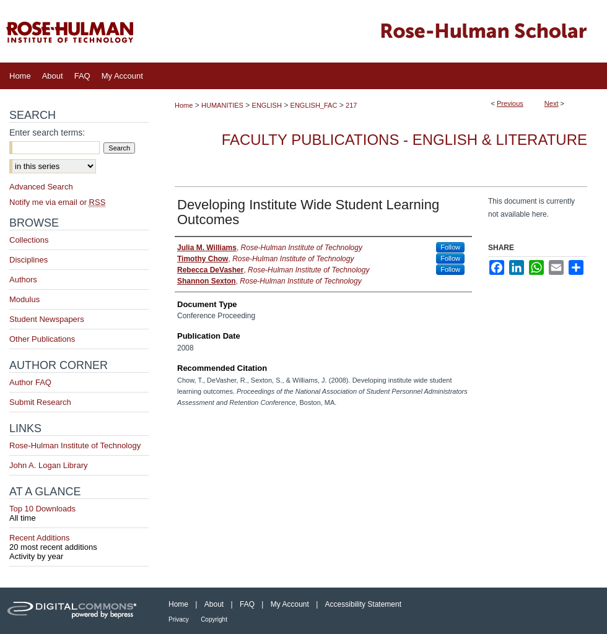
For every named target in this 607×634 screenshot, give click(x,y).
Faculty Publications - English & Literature (404, 139)
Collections (29, 240)
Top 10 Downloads (79, 513)
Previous (510, 103)
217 (351, 105)
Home (184, 105)
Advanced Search (41, 186)
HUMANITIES (222, 105)
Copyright (214, 619)
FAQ (247, 604)
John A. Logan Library (48, 465)
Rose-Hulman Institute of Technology (75, 445)
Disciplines (28, 259)
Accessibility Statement (363, 604)
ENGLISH (267, 105)
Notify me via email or (57, 202)
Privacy (178, 619)
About (214, 604)
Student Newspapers (46, 319)
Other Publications (42, 339)
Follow (450, 247)
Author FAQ (30, 382)
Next (551, 103)
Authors (23, 279)
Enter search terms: (47, 132)
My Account (290, 604)
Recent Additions (79, 542)
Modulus (24, 299)
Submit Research (40, 402)
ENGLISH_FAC (314, 105)
